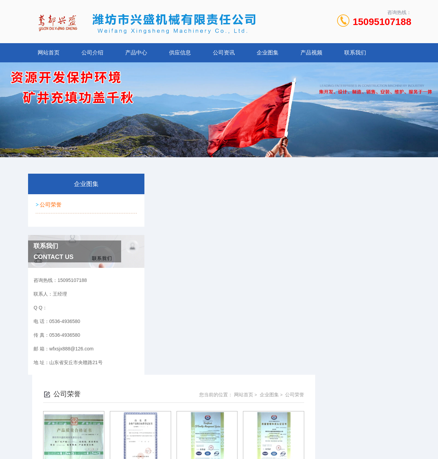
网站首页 (49, 52)
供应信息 (180, 52)
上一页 (250, 293)
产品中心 (136, 52)
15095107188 (382, 21)
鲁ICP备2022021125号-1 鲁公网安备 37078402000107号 (269, 411)
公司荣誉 (50, 204)
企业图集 (268, 52)
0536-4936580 (188, 400)
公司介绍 (92, 52)
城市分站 (32, 441)
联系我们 (355, 52)
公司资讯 (224, 52)
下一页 (289, 293)
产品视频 (311, 52)
